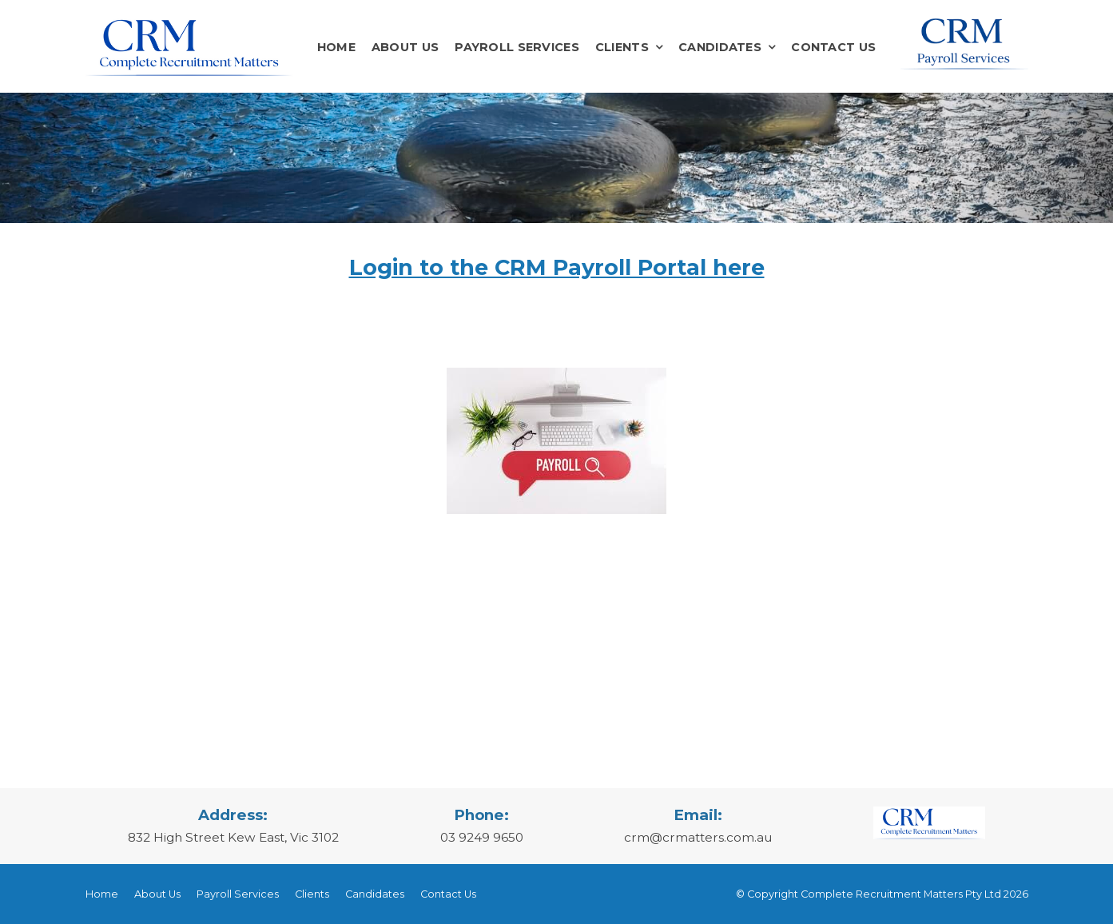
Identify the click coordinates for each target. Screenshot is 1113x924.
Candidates (719, 47)
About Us (405, 47)
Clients (622, 47)
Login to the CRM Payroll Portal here (557, 267)
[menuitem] (102, 894)
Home (336, 47)
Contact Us (833, 47)
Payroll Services (517, 47)
